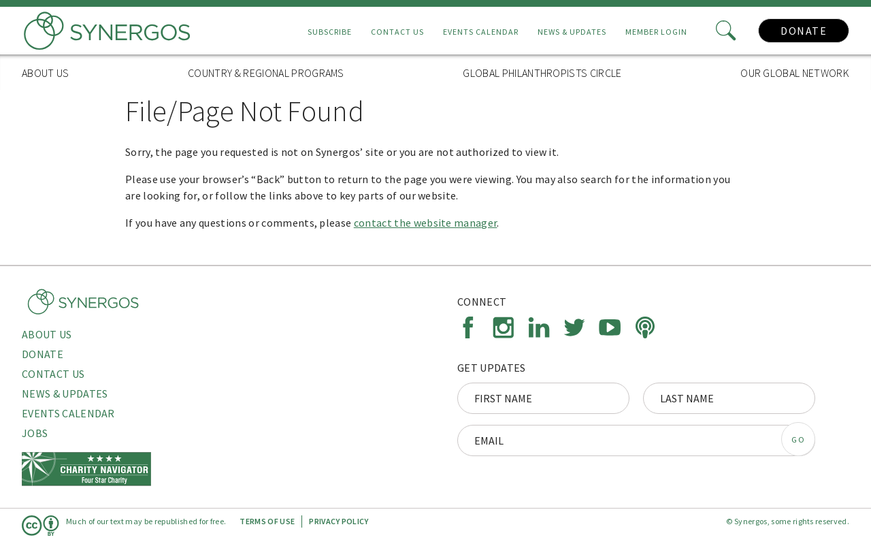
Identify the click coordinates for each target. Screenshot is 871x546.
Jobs (35, 433)
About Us (45, 73)
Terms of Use (267, 521)
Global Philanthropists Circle (542, 73)
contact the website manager (425, 222)
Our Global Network (794, 73)
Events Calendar (481, 32)
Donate (803, 30)
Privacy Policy (338, 521)
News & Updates (572, 32)
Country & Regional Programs (266, 73)
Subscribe (330, 32)
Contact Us (397, 32)
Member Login (656, 32)
